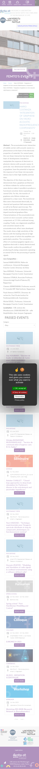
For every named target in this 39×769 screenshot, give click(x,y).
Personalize (19, 396)
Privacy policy (19, 400)
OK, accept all (19, 388)
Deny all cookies (20, 392)
